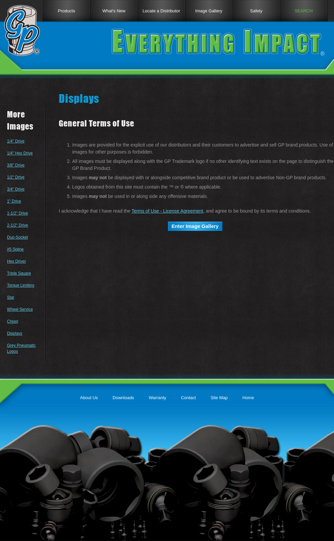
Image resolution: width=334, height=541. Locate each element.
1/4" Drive (15, 141)
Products (66, 10)
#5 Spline (15, 249)
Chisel (12, 321)
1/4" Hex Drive (20, 153)
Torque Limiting (20, 285)
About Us (89, 397)
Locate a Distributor (161, 10)
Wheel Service (20, 309)
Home (248, 397)
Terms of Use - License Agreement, (168, 211)
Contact (188, 397)
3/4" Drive (15, 189)
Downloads (123, 397)
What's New (114, 10)
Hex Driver (16, 261)
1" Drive (14, 201)
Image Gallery (208, 10)
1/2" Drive (15, 177)
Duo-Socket (17, 237)
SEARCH (304, 10)
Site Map (218, 397)
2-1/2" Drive (17, 225)
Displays (14, 333)
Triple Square (19, 273)
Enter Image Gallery (195, 226)
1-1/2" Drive (17, 213)
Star (10, 297)
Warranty (157, 397)
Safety (256, 10)
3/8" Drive (15, 165)
